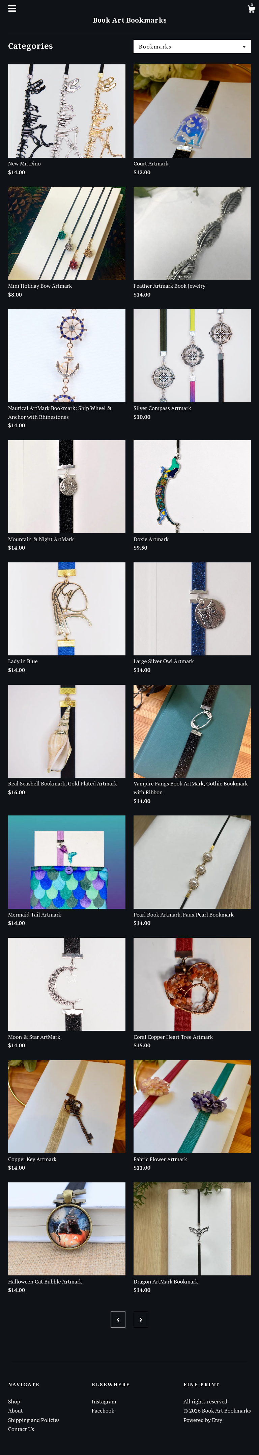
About (15, 1410)
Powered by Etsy (202, 1420)
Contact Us (21, 1429)
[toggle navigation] (12, 8)
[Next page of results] (141, 1319)
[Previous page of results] (118, 1319)
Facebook (103, 1410)
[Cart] (251, 10)
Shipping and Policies (34, 1420)
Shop (14, 1401)
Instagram (104, 1401)
